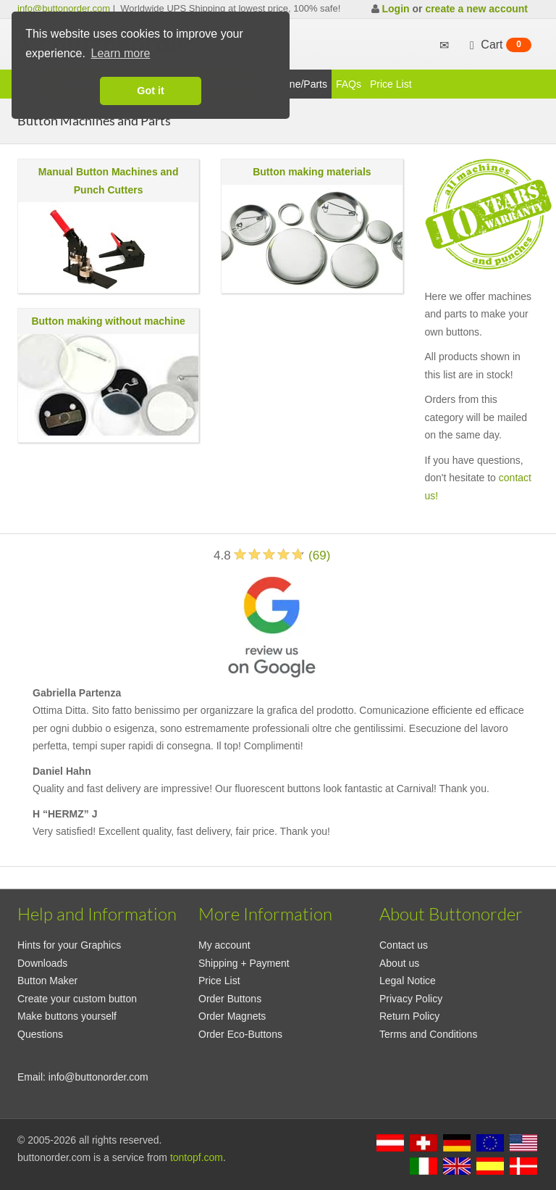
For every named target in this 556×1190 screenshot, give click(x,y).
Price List (391, 84)
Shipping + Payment (244, 963)
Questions (40, 1034)
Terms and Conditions (428, 1034)
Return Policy (409, 1016)
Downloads (42, 963)
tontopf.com (196, 1157)
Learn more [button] (121, 53)
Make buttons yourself (67, 1016)
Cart (498, 45)
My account (224, 945)
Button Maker (47, 980)
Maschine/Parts (292, 84)
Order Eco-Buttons (240, 1034)
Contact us (403, 945)
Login (395, 8)
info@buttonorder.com (63, 8)
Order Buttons (229, 998)
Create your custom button (77, 998)
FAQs (348, 84)
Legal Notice (407, 980)
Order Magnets (232, 1016)
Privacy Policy (410, 998)
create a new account (476, 8)
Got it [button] (150, 90)
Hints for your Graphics (69, 945)
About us (399, 963)
